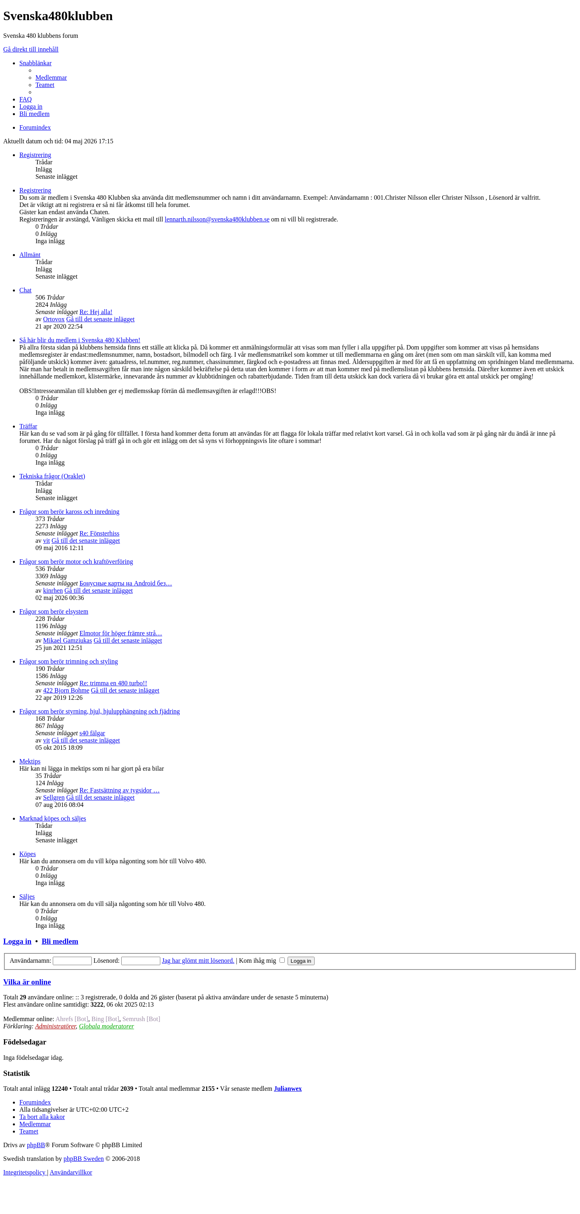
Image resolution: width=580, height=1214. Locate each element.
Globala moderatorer (106, 1026)
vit (46, 540)
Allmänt (29, 254)
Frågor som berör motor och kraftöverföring (76, 561)
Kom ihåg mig (261, 960)
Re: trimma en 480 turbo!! (113, 683)
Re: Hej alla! (95, 311)
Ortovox (53, 319)
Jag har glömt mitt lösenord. (198, 960)
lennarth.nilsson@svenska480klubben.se (217, 219)
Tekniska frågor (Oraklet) (52, 476)
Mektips (29, 761)
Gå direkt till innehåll (30, 49)
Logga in (17, 941)
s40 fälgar (92, 733)
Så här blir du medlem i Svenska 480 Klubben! (79, 340)
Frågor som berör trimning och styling (68, 661)
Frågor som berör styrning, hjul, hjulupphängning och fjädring (99, 711)
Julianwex (288, 1088)
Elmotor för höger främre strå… (120, 633)
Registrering (35, 154)
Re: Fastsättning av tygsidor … (119, 790)
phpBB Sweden (84, 1158)
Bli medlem (59, 941)
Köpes (27, 853)
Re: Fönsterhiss (99, 533)
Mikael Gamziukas (67, 640)
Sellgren (53, 797)
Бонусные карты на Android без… (125, 583)
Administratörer (55, 1026)
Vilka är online (27, 982)
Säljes (27, 896)
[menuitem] (51, 77)
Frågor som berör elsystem (53, 611)
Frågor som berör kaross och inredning (69, 511)
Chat (25, 290)
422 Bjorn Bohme (66, 690)
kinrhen (53, 590)
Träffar (28, 426)
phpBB (36, 1145)
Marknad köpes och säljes (52, 818)
